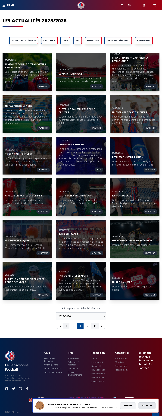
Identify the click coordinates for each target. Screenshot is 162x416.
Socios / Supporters (53, 372)
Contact (143, 368)
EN (129, 5)
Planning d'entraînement (75, 373)
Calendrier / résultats (73, 363)
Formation (98, 353)
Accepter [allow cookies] (147, 405)
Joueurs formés (98, 381)
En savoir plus (112, 407)
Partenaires (145, 360)
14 (95, 325)
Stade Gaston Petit (52, 368)
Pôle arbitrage (121, 370)
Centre (94, 358)
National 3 (96, 366)
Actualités (145, 364)
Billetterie (145, 353)
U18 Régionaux (98, 373)
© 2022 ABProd (12, 412)
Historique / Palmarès (49, 359)
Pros (70, 353)
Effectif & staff (74, 358)
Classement (73, 368)
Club (47, 353)
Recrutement (97, 362)
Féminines (119, 362)
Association (122, 353)
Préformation (121, 358)
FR (122, 5)
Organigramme (51, 365)
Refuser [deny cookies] (128, 405)
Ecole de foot (121, 366)
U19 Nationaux (98, 370)
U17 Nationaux (98, 377)
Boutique (144, 356)
